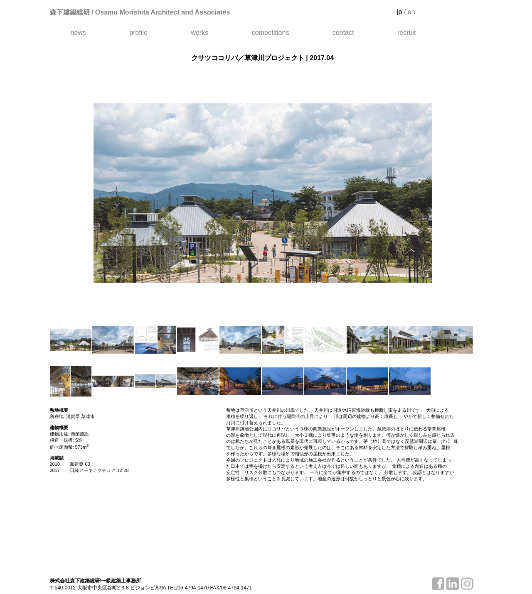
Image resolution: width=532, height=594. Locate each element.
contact (343, 32)
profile (138, 32)
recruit (406, 32)
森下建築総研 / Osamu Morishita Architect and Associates (140, 12)
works (199, 32)
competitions (270, 32)
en (411, 11)
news (78, 32)
